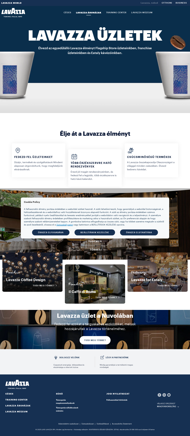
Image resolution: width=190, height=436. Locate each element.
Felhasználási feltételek (116, 400)
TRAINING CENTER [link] (116, 13)
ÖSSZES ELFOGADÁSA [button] (51, 232)
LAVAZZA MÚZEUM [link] (142, 13)
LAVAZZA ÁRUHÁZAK (18, 406)
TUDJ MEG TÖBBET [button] (95, 242)
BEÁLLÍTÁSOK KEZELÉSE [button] (94, 232)
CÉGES (9, 394)
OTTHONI (167, 3)
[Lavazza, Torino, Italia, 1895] (13, 12)
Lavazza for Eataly (147, 280)
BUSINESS (181, 3)
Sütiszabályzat (87, 424)
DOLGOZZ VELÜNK (69, 357)
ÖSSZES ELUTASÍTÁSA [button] (139, 232)
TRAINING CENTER (16, 400)
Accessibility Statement (122, 424)
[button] (70, 396)
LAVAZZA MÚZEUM (16, 412)
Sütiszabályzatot (64, 225)
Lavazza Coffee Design (25, 280)
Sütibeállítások (103, 424)
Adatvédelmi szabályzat (68, 424)
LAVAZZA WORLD (11, 3)
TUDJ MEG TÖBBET (95, 340)
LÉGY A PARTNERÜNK (117, 357)
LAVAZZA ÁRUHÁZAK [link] (88, 13)
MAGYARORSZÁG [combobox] (166, 407)
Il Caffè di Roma (82, 292)
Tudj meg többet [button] (46, 285)
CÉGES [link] (67, 13)
